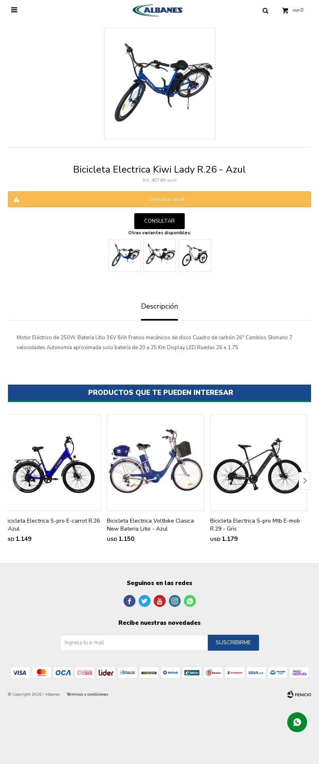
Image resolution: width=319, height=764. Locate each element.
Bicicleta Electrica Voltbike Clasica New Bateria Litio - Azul (150, 525)
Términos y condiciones (87, 694)
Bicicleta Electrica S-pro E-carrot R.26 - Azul (52, 525)
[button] (305, 481)
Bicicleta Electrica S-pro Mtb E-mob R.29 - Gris (255, 525)
